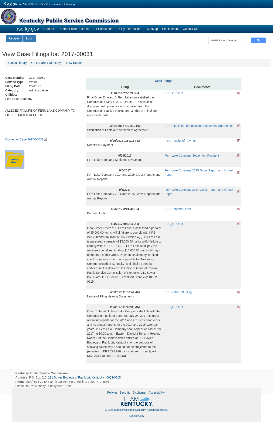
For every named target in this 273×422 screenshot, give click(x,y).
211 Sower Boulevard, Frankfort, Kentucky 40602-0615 (84, 377)
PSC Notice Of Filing (178, 292)
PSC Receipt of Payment (180, 140)
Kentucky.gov (136, 415)
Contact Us (190, 29)
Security (125, 392)
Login (29, 38)
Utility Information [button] (130, 29)
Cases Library (17, 62)
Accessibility (157, 392)
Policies (112, 392)
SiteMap (152, 29)
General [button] (49, 29)
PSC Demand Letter (177, 209)
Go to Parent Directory (46, 62)
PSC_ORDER (173, 93)
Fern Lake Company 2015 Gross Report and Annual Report (198, 172)
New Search (74, 62)
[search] (225, 40)
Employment (170, 29)
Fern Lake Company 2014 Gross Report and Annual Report (198, 192)
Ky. (10, 4)
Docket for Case (24, 139)
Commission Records (74, 29)
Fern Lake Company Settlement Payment (191, 155)
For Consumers (103, 29)
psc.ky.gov (27, 29)
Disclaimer (139, 392)
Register (14, 38)
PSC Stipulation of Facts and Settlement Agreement (198, 126)
